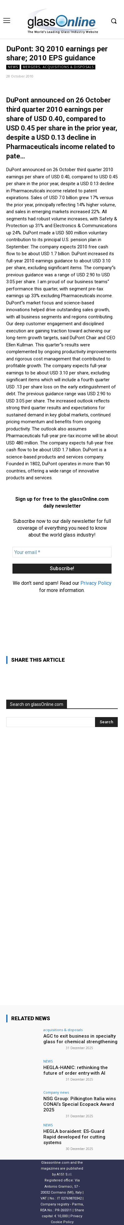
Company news (56, 1092)
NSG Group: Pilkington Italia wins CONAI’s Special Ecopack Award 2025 (79, 1104)
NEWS (13, 67)
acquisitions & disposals (63, 1029)
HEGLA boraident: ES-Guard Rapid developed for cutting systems (74, 1137)
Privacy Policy (96, 583)
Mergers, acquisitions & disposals (58, 67)
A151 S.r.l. (64, 1174)
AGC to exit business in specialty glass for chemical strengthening (80, 1038)
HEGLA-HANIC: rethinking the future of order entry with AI (75, 1070)
